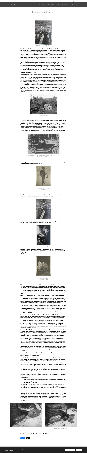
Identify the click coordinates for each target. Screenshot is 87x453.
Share (22, 438)
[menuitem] (68, 4)
